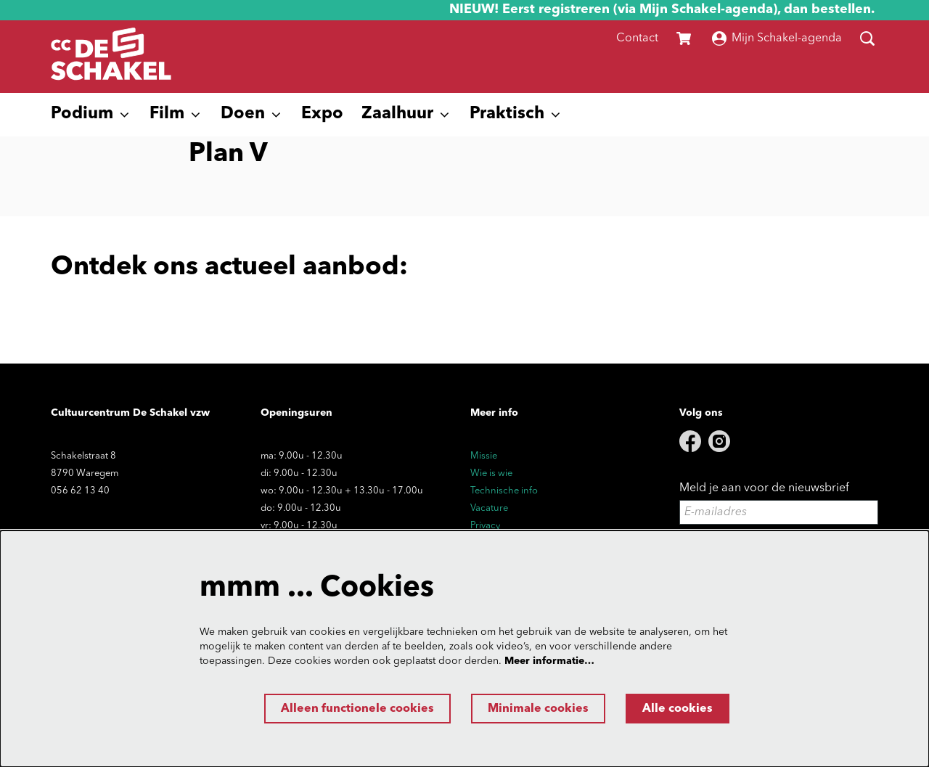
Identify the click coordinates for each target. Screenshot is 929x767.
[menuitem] (322, 114)
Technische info (504, 491)
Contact (637, 38)
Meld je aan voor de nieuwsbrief (764, 488)
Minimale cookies (538, 709)
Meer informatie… (549, 661)
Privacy (485, 525)
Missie (483, 456)
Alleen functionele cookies (357, 709)
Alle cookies (677, 709)
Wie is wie (491, 473)
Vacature (489, 508)
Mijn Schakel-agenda (777, 38)
